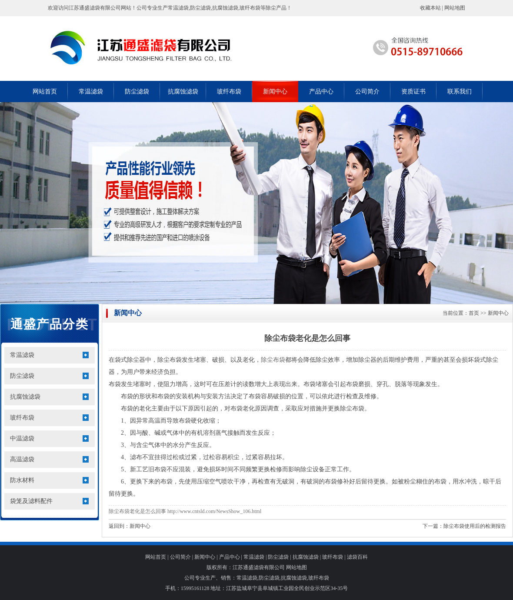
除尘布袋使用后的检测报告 (474, 526)
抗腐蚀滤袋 (183, 91)
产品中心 (321, 91)
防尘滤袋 (137, 91)
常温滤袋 (91, 91)
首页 (474, 313)
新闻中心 (275, 91)
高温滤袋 (22, 459)
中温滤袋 (22, 438)
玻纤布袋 (229, 91)
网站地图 (454, 8)
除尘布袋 (273, 360)
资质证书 (413, 91)
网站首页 (45, 91)
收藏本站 (430, 8)
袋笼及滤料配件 (31, 501)
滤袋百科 (357, 557)
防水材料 (22, 480)
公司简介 (367, 91)
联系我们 (459, 91)
